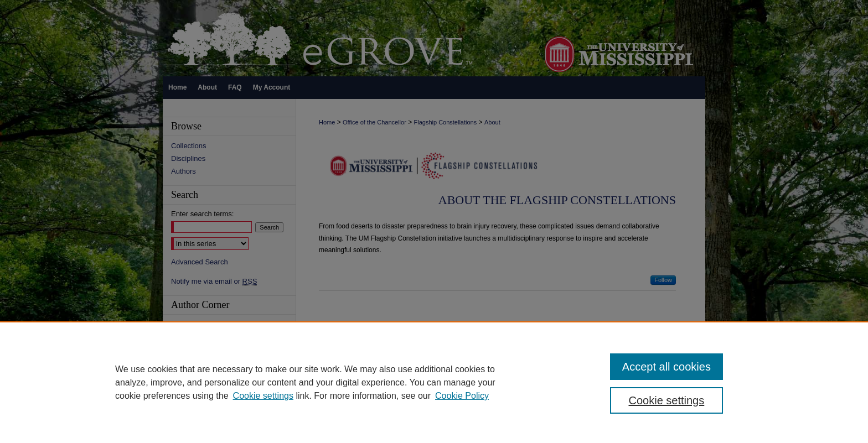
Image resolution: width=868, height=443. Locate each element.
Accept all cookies (666, 367)
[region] (434, 382)
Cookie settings (263, 395)
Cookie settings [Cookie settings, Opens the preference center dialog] (667, 400)
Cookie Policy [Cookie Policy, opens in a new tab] (462, 395)
